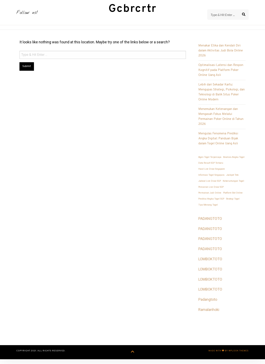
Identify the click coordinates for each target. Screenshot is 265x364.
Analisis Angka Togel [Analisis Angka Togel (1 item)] (234, 163)
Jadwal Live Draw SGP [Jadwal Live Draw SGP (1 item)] (209, 187)
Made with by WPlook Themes (228, 357)
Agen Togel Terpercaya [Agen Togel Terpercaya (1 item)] (209, 163)
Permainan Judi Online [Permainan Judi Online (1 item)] (209, 199)
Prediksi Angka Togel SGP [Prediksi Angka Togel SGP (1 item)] (211, 205)
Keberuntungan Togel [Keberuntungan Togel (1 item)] (233, 187)
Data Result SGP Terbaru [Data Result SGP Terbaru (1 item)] (210, 169)
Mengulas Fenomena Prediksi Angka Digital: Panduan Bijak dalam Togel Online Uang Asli (218, 145)
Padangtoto (207, 305)
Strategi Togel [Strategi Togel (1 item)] (233, 205)
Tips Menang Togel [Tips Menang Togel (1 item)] (208, 211)
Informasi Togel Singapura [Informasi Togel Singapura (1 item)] (211, 181)
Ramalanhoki (208, 316)
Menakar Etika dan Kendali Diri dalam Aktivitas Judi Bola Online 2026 (220, 57)
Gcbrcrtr (132, 12)
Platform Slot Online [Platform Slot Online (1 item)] (233, 199)
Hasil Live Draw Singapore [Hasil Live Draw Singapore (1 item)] (211, 175)
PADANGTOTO (210, 224)
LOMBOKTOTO (210, 265)
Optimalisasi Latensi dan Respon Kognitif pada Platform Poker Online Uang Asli (220, 76)
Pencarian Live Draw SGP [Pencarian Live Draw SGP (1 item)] (211, 193)
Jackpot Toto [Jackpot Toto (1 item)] (232, 181)
